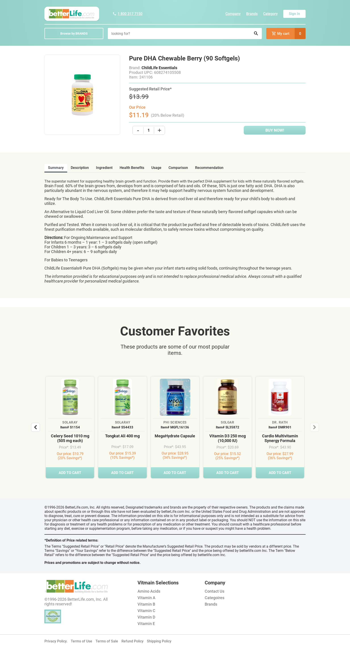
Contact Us (214, 591)
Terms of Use (81, 641)
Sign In (294, 14)
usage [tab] (156, 168)
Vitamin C (146, 610)
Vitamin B (146, 604)
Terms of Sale (107, 641)
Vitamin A (146, 597)
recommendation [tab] (209, 168)
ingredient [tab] (104, 168)
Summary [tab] (56, 168)
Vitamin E (146, 623)
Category (270, 14)
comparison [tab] (178, 168)
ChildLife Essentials (159, 67)
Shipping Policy (159, 641)
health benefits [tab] (132, 168)
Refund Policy (132, 641)
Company (233, 14)
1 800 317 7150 (127, 14)
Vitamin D (146, 617)
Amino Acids (149, 591)
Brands (252, 14)
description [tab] (80, 168)
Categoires (214, 597)
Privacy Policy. (55, 641)
